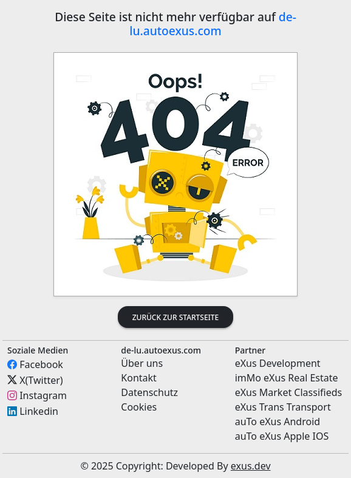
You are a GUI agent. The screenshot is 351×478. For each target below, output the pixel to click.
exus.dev (251, 466)
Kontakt (139, 377)
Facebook (41, 364)
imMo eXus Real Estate (286, 377)
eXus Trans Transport (283, 407)
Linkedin (38, 411)
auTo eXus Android (277, 421)
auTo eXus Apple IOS (282, 436)
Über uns (142, 363)
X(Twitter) (41, 379)
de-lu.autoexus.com (212, 24)
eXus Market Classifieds (288, 392)
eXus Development (278, 363)
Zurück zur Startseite (175, 317)
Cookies (139, 407)
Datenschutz (149, 392)
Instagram (43, 395)
